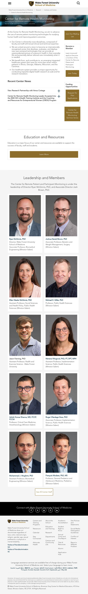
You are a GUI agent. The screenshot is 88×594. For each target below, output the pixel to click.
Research (38, 10)
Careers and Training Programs (37, 523)
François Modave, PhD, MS (56, 475)
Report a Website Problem (74, 544)
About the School (49, 521)
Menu (10, 2)
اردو (59, 570)
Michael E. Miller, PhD (54, 300)
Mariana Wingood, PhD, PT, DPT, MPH (61, 359)
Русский (36, 570)
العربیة (18, 568)
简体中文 (27, 568)
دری (32, 568)
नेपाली (75, 568)
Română (30, 570)
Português (24, 570)
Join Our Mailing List (72, 35)
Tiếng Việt (64, 570)
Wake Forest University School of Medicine (21, 10)
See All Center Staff (44, 492)
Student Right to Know (61, 528)
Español (12, 568)
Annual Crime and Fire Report (62, 536)
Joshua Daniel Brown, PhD (56, 239)
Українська (53, 570)
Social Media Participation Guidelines (75, 531)
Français (36, 568)
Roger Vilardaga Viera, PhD (56, 417)
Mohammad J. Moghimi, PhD (21, 476)
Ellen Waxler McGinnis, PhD (20, 300)
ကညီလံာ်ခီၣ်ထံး (58, 568)
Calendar (36, 533)
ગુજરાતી (42, 568)
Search (77, 2)
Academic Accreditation (63, 521)
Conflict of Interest (74, 537)
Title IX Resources (61, 543)
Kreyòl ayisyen (49, 568)
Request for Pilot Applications (72, 95)
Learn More (44, 154)
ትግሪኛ (47, 570)
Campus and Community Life (50, 542)
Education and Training (50, 527)
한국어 (65, 568)
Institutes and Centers (50, 10)
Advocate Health (36, 543)
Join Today (72, 73)
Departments (50, 537)
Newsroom (37, 529)
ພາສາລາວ (70, 568)
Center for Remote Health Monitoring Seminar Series (72, 114)
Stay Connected (37, 537)
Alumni (60, 548)
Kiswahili (42, 570)
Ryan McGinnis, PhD (17, 239)
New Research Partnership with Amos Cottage (26, 91)
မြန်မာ (22, 568)
